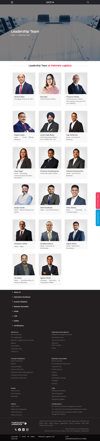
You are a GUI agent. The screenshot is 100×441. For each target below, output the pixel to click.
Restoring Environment (59, 396)
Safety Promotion (16, 415)
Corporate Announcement (19, 375)
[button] (88, 2)
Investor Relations (20, 302)
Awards (13, 343)
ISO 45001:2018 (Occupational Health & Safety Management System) (67, 413)
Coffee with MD (56, 366)
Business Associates (21, 306)
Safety (16, 321)
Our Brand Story (16, 334)
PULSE (54, 348)
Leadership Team (16, 349)
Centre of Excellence (58, 340)
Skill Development (57, 393)
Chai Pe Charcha (57, 369)
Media (16, 311)
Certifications (19, 325)
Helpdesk (55, 375)
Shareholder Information (18, 378)
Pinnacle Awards (57, 361)
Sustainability (15, 346)
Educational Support (58, 399)
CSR (15, 316)
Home (13, 35)
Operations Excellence (22, 297)
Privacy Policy (60, 431)
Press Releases (16, 393)
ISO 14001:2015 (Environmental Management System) (69, 409)
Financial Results (16, 366)
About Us (17, 292)
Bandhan (54, 383)
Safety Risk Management (19, 409)
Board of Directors (17, 361)
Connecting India (82, 429)
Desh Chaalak (70, 429)
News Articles (15, 391)
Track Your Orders (98, 200)
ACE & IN (55, 343)
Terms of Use (49, 431)
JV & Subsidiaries (16, 337)
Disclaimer (85, 431)
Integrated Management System (62, 334)
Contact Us (14, 351)
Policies (13, 364)
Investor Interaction (17, 369)
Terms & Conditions (73, 431)
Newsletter (14, 396)
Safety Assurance (16, 412)
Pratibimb (55, 381)
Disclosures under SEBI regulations (22, 372)
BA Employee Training (58, 378)
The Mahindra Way (57, 337)
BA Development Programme (61, 364)
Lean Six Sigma (56, 345)
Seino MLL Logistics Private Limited (22, 340)
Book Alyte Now (98, 218)
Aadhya (54, 372)
